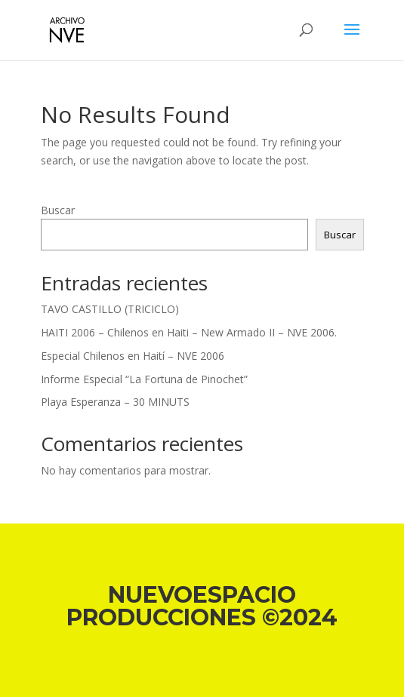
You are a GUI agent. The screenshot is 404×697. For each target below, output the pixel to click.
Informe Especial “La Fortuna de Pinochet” (144, 379)
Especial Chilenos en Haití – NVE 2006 (132, 355)
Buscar (58, 210)
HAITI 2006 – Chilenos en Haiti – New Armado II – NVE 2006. (189, 332)
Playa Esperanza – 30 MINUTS (115, 402)
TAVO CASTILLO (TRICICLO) (110, 309)
